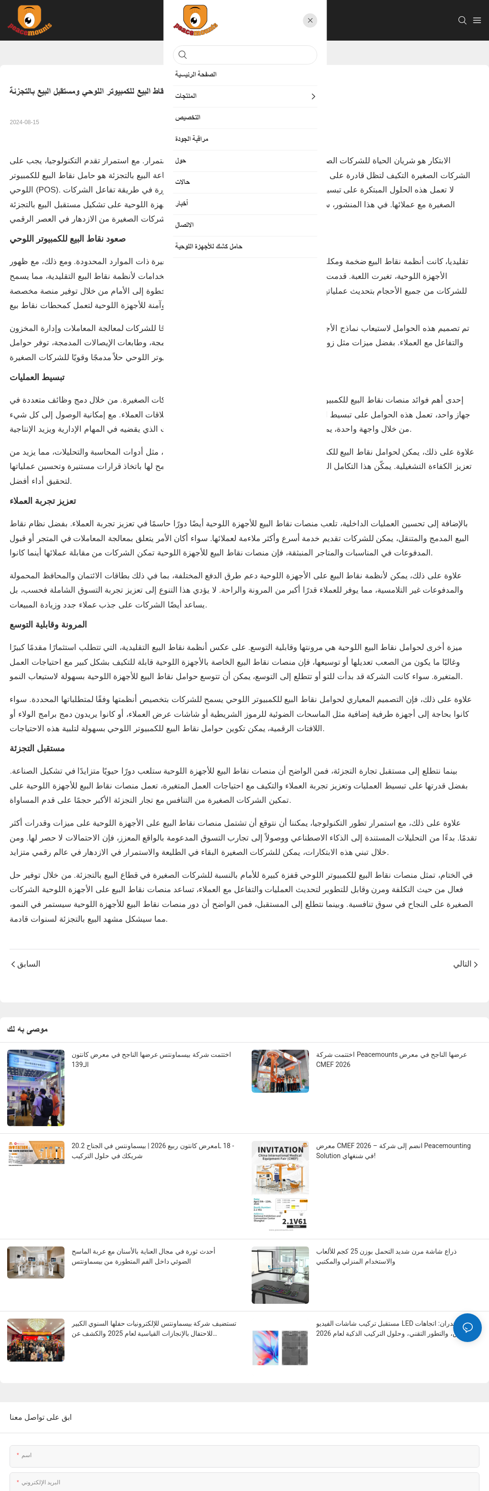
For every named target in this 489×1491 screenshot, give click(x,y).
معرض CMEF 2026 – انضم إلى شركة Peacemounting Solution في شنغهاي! (393, 1151)
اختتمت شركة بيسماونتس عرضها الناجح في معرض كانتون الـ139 (151, 1059)
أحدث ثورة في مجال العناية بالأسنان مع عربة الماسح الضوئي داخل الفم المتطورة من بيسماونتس (143, 1256)
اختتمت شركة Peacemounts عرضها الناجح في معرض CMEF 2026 (391, 1059)
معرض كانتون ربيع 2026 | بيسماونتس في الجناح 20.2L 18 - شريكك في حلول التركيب (153, 1151)
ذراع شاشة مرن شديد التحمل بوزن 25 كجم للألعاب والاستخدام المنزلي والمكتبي (386, 1256)
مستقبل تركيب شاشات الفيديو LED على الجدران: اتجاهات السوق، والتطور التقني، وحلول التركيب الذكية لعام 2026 (395, 1328)
